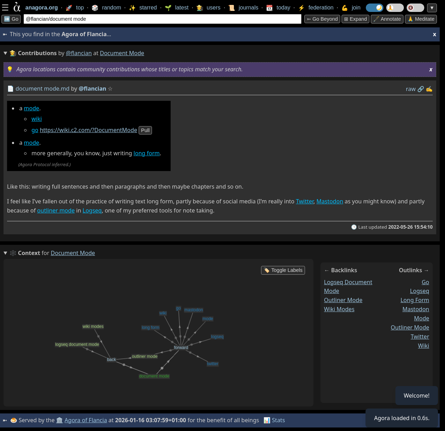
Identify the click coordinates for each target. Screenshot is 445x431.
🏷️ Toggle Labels (283, 270)
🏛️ (59, 420)
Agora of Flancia (86, 420)
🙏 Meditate (420, 19)
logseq (419, 291)
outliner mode (56, 210)
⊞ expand (355, 19)
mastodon (415, 309)
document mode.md (42, 88)
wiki (36, 119)
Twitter (304, 201)
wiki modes (339, 309)
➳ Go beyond (322, 19)
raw (411, 89)
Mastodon (330, 201)
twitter (420, 336)
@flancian (79, 53)
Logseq (92, 210)
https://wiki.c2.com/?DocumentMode (88, 130)
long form (147, 153)
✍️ (429, 89)
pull (145, 130)
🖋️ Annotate (387, 19)
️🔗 (420, 89)
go (34, 130)
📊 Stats (274, 420)
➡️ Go (11, 19)
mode (31, 108)
